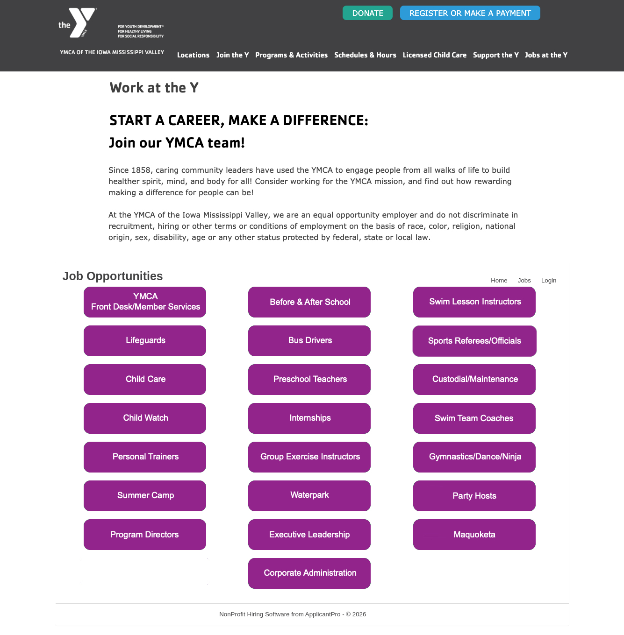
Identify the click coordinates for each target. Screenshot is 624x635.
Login (549, 280)
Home (499, 280)
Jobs (524, 280)
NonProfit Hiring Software (254, 614)
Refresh (394, 614)
